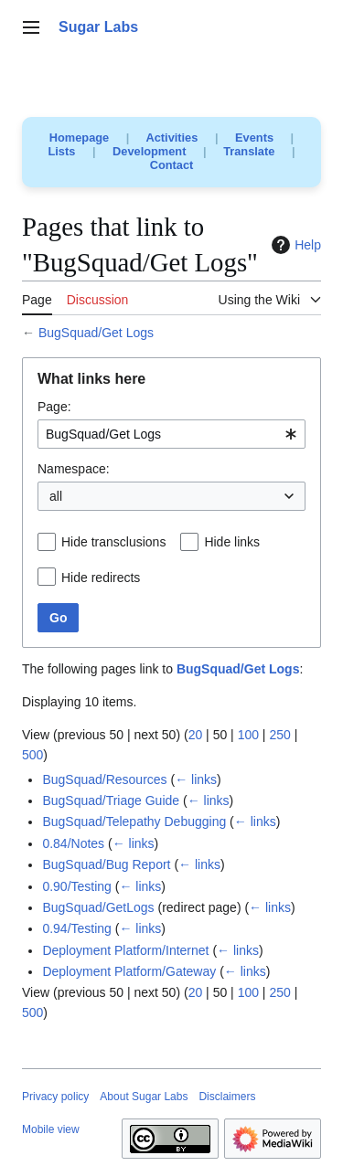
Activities (171, 137)
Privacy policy (55, 1096)
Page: (54, 406)
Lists (62, 151)
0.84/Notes (73, 843)
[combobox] (171, 434)
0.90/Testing (77, 886)
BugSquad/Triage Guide (110, 800)
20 (195, 734)
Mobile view (51, 1129)
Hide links (232, 542)
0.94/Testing (77, 928)
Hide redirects (100, 577)
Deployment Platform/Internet (125, 950)
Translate (248, 151)
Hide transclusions (113, 542)
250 (279, 734)
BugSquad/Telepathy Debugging (134, 821)
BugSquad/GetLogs (98, 907)
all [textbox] (55, 496)
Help (294, 245)
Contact (172, 165)
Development (149, 151)
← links (196, 779)
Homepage (79, 137)
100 (248, 734)
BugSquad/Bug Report (106, 864)
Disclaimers (226, 1096)
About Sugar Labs (144, 1096)
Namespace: (74, 468)
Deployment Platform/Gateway (129, 971)
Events (254, 137)
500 (32, 754)
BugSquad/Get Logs (96, 332)
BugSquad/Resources (104, 779)
